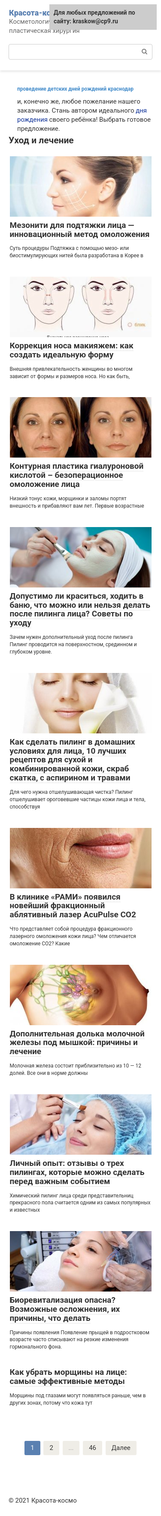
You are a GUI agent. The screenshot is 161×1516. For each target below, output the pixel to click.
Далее (121, 1448)
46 (92, 1448)
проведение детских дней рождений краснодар (75, 89)
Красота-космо (37, 12)
